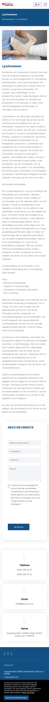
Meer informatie (28, 693)
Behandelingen (8, 19)
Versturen (19, 527)
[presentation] (28, 515)
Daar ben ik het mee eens (16, 698)
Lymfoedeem (22, 19)
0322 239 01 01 (24, 569)
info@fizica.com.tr (24, 603)
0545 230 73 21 (24, 574)
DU (37, 4)
